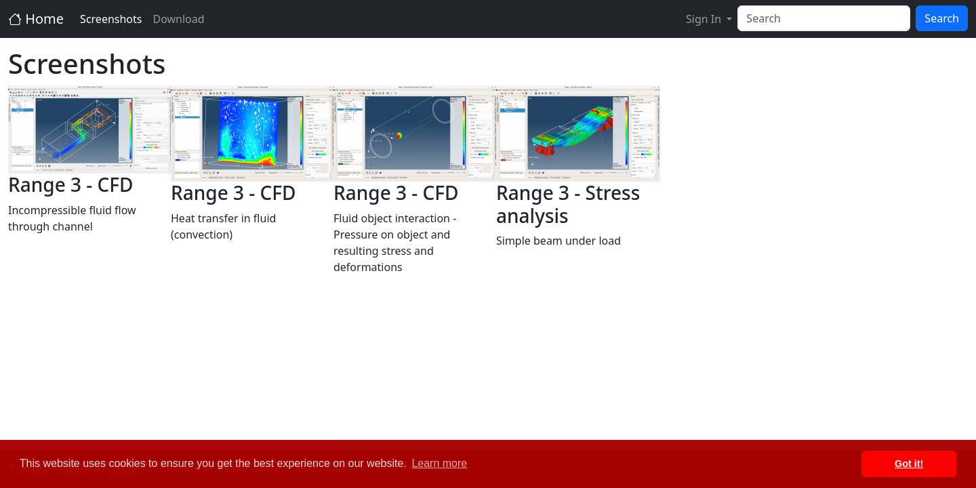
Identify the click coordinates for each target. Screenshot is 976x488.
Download (178, 19)
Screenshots (111, 19)
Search (941, 18)
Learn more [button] (439, 463)
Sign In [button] (705, 19)
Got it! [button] (909, 463)
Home (36, 18)
